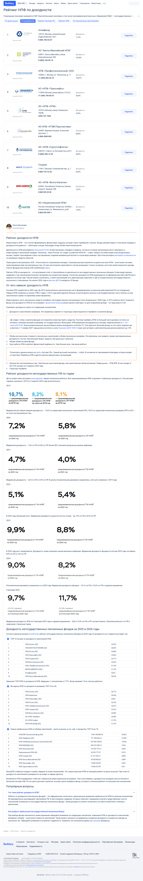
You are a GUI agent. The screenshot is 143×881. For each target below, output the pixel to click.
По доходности (28, 21)
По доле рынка (11, 21)
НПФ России (14, 831)
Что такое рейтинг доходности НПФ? (23, 792)
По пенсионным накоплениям (85, 21)
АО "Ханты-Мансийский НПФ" (54, 50)
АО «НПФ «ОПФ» (47, 106)
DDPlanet (85, 875)
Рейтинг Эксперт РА (46, 21)
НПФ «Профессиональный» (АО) (56, 71)
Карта (63, 842)
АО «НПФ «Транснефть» (51, 88)
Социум (42, 164)
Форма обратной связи (13, 854)
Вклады (32, 3)
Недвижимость (35, 846)
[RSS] (22, 875)
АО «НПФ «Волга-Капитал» (52, 182)
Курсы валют (73, 3)
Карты (56, 3)
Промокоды (130, 842)
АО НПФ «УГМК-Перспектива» (54, 126)
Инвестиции (96, 3)
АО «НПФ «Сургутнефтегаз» (53, 147)
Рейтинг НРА (64, 21)
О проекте (20, 842)
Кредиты (40, 3)
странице (97, 821)
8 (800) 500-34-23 (50, 854)
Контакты (31, 842)
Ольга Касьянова (16, 226)
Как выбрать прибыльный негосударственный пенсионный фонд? (36, 811)
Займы (63, 3)
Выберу (6, 831)
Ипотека (49, 3)
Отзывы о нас (43, 842)
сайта (68, 842)
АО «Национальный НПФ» (52, 202)
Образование (21, 846)
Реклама (54, 842)
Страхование (85, 3)
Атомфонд (44, 30)
